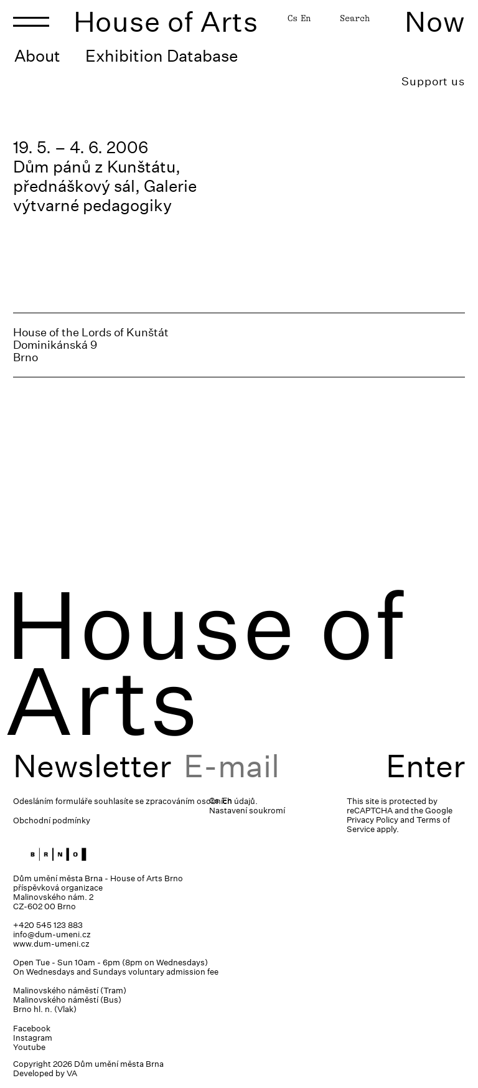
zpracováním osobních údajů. (202, 801)
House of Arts (166, 21)
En (306, 18)
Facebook (31, 1028)
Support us (433, 81)
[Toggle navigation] (31, 21)
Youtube (29, 1047)
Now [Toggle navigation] (435, 21)
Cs (293, 18)
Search (355, 18)
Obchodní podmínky (51, 820)
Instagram (32, 1038)
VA (72, 1073)
